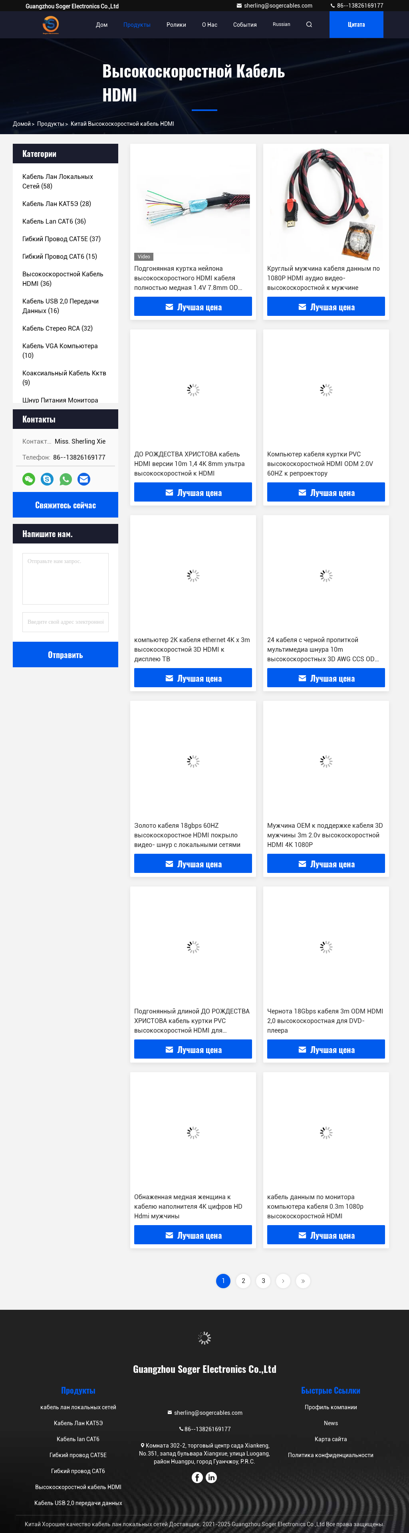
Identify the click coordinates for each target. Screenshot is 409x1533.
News (331, 1423)
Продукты (134, 25)
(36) (54, 221)
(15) (59, 256)
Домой (22, 124)
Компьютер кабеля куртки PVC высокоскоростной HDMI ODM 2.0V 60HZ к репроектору (320, 463)
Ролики (174, 25)
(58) (57, 181)
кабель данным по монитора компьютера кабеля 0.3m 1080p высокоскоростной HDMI (315, 1206)
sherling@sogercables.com (275, 5)
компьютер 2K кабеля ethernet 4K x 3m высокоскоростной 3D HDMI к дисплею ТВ (192, 649)
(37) (61, 239)
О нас (207, 25)
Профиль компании (331, 1407)
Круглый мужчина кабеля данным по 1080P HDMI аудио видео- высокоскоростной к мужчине (323, 278)
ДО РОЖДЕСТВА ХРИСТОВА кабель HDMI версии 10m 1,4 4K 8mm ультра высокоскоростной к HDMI (189, 463)
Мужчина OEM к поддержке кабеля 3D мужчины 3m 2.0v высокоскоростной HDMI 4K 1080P (325, 835)
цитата (355, 24)
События (242, 25)
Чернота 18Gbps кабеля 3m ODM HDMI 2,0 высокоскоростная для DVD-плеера (325, 1020)
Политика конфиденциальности (330, 1455)
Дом (99, 25)
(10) (60, 350)
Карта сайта (331, 1439)
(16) (60, 306)
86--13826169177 (356, 5)
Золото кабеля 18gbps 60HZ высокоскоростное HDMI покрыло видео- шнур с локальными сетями (187, 835)
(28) (56, 204)
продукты (50, 124)
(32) (57, 328)
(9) (64, 378)
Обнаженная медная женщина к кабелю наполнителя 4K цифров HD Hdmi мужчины (188, 1206)
